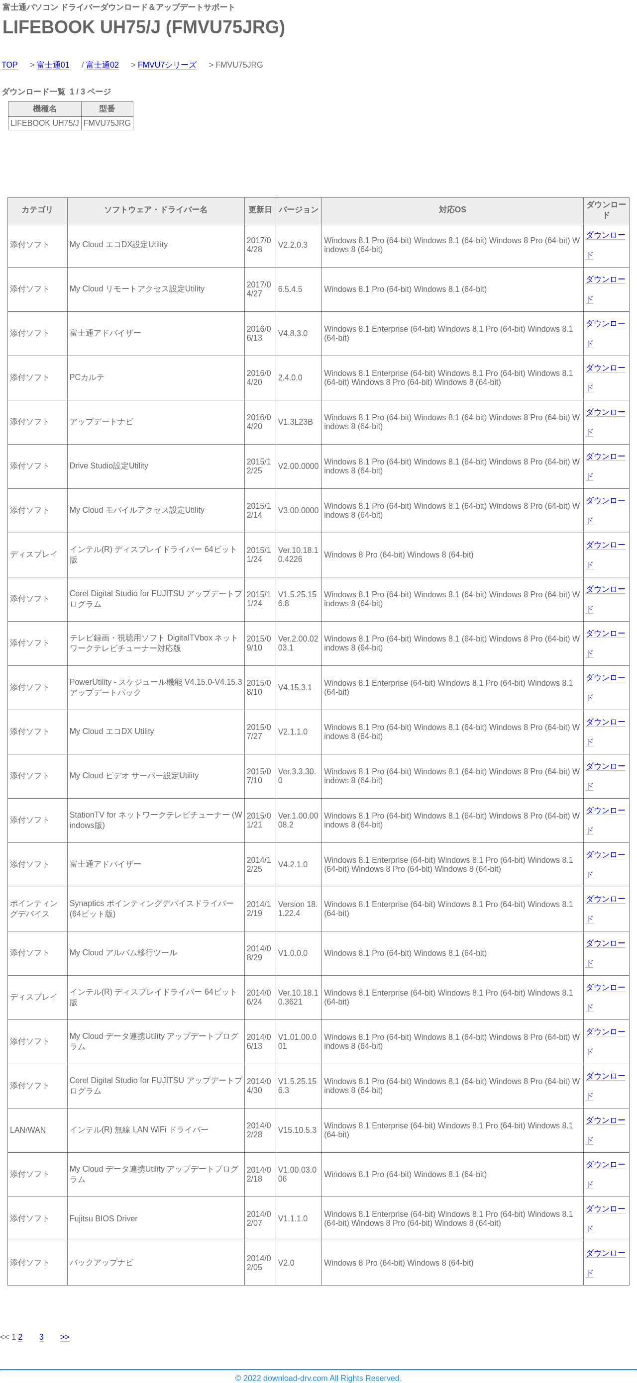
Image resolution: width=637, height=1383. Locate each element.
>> (65, 1337)
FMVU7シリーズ (167, 65)
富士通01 (53, 65)
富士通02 (102, 65)
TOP (9, 65)
